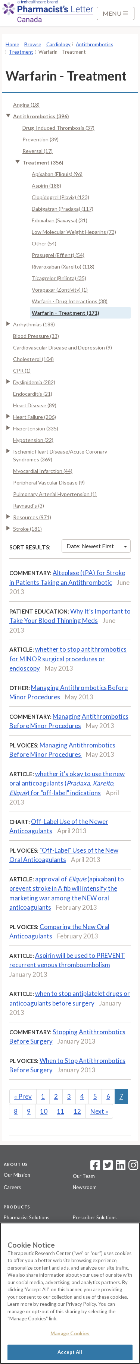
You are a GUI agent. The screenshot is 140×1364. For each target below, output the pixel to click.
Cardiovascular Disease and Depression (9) (62, 347)
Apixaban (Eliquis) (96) (57, 174)
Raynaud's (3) (28, 505)
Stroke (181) (27, 529)
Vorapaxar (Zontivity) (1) (60, 289)
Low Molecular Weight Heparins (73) (74, 232)
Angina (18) (26, 104)
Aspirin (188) (46, 185)
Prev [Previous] (23, 1096)
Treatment (21, 52)
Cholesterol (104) (33, 359)
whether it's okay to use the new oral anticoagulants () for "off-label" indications (67, 783)
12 (77, 1111)
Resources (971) (32, 517)
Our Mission (17, 1175)
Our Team (84, 1176)
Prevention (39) (40, 139)
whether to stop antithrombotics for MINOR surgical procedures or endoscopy (68, 658)
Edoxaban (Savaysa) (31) (59, 220)
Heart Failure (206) (34, 417)
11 (60, 1111)
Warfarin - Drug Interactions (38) (70, 301)
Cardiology (58, 44)
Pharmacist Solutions (26, 1217)
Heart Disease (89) (34, 405)
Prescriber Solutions (94, 1217)
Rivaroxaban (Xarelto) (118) (63, 266)
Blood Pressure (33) (36, 336)
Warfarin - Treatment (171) (65, 313)
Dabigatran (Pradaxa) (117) (62, 209)
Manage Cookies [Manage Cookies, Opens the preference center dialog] (70, 1333)
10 (43, 1111)
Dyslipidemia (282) (34, 382)
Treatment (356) (42, 162)
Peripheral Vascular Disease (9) (49, 482)
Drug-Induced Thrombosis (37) (58, 128)
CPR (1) (22, 370)
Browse (32, 44)
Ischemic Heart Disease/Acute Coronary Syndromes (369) (60, 455)
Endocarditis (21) (32, 394)
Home (12, 44)
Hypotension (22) (33, 440)
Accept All (69, 1352)
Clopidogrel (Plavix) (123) (60, 197)
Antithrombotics (94, 44)
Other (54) (44, 243)
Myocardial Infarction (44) (42, 471)
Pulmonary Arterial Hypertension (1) (55, 494)
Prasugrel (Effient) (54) (58, 255)
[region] (70, 1293)
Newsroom (85, 1187)
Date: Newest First (96, 546)
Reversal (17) (37, 151)
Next (99, 1111)
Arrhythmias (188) (34, 324)
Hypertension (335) (35, 428)
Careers (12, 1187)
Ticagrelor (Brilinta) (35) (59, 278)
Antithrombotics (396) (41, 116)
